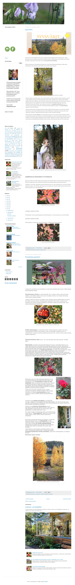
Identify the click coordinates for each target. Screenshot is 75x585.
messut (6, 144)
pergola (17, 147)
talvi (7, 155)
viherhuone (7, 156)
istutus (14, 130)
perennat (7, 147)
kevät (13, 133)
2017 (7, 208)
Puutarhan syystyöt (32, 257)
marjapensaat (12, 143)
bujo (12, 129)
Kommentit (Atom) (32, 501)
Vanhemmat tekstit (67, 499)
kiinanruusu (7, 135)
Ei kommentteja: (39, 247)
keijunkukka (7, 133)
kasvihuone (32, 494)
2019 (7, 204)
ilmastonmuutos (8, 130)
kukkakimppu (7, 136)
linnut (13, 140)
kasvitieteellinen (18, 132)
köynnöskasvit (10, 139)
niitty (19, 144)
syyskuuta (10, 218)
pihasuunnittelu (8, 149)
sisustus (11, 153)
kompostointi (37, 494)
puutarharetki (19, 150)
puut (35, 249)
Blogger (46, 581)
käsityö (21, 137)
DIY (5, 128)
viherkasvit (14, 156)
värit (45, 249)
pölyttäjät (18, 152)
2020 (7, 203)
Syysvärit (28, 29)
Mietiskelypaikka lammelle (15, 182)
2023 (7, 197)
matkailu (19, 143)
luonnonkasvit (17, 141)
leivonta (6, 140)
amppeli (18, 128)
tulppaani (18, 155)
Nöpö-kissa (8, 273)
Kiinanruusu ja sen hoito (37, 552)
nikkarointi (7, 145)
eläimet (17, 129)
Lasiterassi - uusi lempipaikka (33, 507)
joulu (20, 130)
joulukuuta (10, 210)
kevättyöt (18, 133)
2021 (7, 201)
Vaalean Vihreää (10, 226)
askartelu (6, 129)
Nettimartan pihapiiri (11, 242)
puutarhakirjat (11, 150)
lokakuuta (10, 212)
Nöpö (11, 128)
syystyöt (46, 494)
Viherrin (5, 4)
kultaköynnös (10, 137)
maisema (6, 143)
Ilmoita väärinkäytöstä (11, 283)
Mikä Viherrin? (9, 271)
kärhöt (16, 137)
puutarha (38, 249)
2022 (7, 199)
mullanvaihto (13, 144)
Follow (6, 58)
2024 (7, 195)
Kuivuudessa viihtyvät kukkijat (38, 566)
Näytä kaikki (20, 266)
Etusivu (48, 499)
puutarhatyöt (10, 152)
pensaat (31, 249)
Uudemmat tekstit (29, 499)
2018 (7, 206)
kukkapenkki (14, 136)
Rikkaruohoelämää (10, 234)
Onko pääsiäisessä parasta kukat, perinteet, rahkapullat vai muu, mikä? (47, 559)
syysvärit (41, 249)
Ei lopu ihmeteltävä (16, 235)
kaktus (6, 132)
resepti (6, 153)
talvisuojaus (50, 494)
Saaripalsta (9, 259)
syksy (16, 153)
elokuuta (9, 220)
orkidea (13, 145)
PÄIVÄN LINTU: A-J (16, 251)
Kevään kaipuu (15, 171)
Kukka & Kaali (9, 250)
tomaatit (12, 155)
